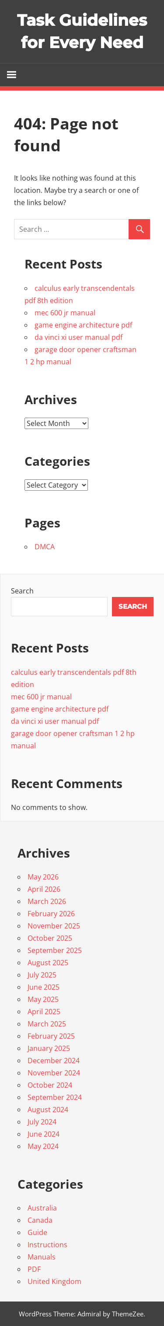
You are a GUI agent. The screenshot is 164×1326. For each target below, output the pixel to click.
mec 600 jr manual (65, 313)
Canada (40, 1220)
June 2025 (43, 987)
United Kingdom (54, 1281)
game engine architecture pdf (83, 325)
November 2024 (54, 1073)
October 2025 (50, 938)
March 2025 (47, 1024)
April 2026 (44, 889)
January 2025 (49, 1048)
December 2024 (54, 1060)
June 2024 (43, 1134)
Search (22, 591)
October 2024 (50, 1085)
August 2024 (48, 1109)
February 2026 (51, 913)
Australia (42, 1208)
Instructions (47, 1244)
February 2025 (51, 1036)
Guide (37, 1232)
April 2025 (44, 1011)
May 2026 (43, 877)
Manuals (42, 1257)
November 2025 (54, 926)
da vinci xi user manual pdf (78, 337)
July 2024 (42, 1122)
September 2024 (55, 1097)
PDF (34, 1269)
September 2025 (55, 950)
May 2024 (43, 1146)
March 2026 (47, 901)
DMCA (45, 546)
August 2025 (48, 962)
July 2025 (42, 975)
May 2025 (43, 999)
